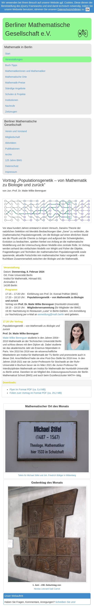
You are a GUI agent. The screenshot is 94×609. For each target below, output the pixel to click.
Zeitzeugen (11, 111)
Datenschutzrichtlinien (69, 9)
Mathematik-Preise (15, 82)
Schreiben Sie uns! (65, 602)
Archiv (8, 154)
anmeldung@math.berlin (51, 314)
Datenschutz (12, 166)
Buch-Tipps (11, 65)
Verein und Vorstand (16, 131)
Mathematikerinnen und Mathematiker (25, 71)
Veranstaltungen (13, 59)
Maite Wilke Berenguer (15, 337)
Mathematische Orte (16, 76)
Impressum (11, 172)
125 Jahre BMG (13, 160)
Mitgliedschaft (12, 137)
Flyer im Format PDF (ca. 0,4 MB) (28, 389)
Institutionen (11, 100)
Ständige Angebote (15, 88)
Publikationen (12, 148)
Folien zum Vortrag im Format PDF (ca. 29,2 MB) (36, 393)
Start (7, 53)
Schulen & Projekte (15, 94)
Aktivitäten (10, 142)
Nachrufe (10, 105)
